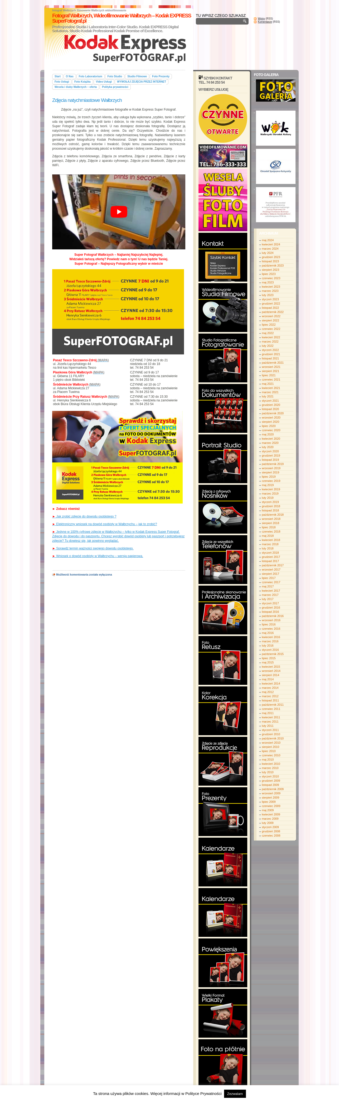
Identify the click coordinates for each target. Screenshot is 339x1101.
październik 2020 (273, 413)
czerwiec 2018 (271, 531)
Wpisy (261, 18)
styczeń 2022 (270, 350)
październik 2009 (273, 789)
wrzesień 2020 (271, 417)
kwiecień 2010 (271, 763)
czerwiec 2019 (271, 480)
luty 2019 (268, 497)
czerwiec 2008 (271, 835)
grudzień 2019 (271, 455)
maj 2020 (268, 434)
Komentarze (265, 21)
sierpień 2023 (270, 269)
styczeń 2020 (270, 451)
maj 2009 (268, 810)
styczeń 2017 (270, 603)
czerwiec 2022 (271, 328)
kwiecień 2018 (271, 540)
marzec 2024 (270, 248)
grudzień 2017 (271, 556)
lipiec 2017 (269, 578)
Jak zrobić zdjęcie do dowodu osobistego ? (84, 516)
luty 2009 (268, 822)
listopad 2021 (270, 358)
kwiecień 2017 (271, 590)
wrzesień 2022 (271, 316)
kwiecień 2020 (271, 438)
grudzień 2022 (271, 303)
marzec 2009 (270, 818)
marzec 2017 (270, 594)
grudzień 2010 (271, 734)
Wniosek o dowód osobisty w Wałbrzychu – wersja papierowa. (97, 556)
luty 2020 (268, 447)
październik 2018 (273, 514)
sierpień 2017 (270, 573)
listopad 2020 (270, 409)
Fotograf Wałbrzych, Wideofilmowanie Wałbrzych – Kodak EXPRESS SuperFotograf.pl (121, 18)
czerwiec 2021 (271, 379)
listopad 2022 (270, 307)
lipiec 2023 (269, 274)
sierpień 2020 (270, 421)
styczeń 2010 (270, 776)
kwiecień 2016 (271, 637)
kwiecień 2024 (271, 244)
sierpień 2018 (270, 523)
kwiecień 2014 (271, 683)
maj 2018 (268, 535)
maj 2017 (268, 586)
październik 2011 (273, 704)
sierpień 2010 (270, 746)
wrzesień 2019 (271, 468)
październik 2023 (273, 265)
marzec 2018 (270, 544)
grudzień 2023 (271, 257)
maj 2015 (268, 662)
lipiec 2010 (269, 751)
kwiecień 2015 (271, 666)
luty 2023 (268, 295)
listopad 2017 (270, 561)
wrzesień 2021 (271, 366)
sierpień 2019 (270, 472)
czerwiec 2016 (271, 628)
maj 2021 (268, 383)
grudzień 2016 (271, 607)
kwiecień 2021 (271, 388)
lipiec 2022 (269, 324)
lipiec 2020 (269, 426)
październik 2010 (273, 738)
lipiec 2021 (269, 375)
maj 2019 (268, 485)
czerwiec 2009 (271, 806)
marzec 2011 (270, 721)
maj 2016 (268, 632)
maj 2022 (268, 333)
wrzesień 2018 (271, 518)
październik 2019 (273, 464)
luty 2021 (268, 396)
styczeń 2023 (270, 299)
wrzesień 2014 (271, 670)
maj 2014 (268, 679)
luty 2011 (268, 725)
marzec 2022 (270, 341)
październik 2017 (273, 565)
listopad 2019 (270, 459)
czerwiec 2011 (271, 708)
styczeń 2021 (270, 400)
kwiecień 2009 (271, 814)
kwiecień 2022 (271, 337)
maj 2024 (268, 240)
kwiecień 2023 (271, 286)
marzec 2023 (270, 290)
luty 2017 (268, 599)
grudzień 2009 (271, 780)
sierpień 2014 (270, 675)
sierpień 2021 (270, 371)
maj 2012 (268, 692)
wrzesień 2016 (271, 620)
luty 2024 (268, 252)
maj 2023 (268, 282)
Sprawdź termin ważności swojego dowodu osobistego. (93, 548)
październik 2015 (273, 654)
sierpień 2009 (270, 797)
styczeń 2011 (270, 730)
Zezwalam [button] (235, 1094)
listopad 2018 (270, 510)
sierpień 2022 (270, 320)
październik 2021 (273, 362)
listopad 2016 (270, 611)
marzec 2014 (270, 687)
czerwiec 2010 (271, 755)
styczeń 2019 (270, 502)
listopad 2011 (270, 700)
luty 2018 (268, 548)
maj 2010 (268, 759)
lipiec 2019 (269, 476)
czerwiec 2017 (271, 582)
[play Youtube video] (118, 211)
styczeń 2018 (270, 552)
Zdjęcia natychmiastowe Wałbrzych (87, 100)
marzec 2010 (270, 768)
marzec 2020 (270, 442)
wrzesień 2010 (271, 742)
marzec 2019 (270, 493)
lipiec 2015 (269, 658)
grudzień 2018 (271, 506)
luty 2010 (268, 772)
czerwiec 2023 (271, 278)
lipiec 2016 (269, 624)
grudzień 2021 (271, 354)
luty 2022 (268, 345)
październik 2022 (273, 312)
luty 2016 (268, 645)
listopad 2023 (270, 261)
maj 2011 (268, 713)
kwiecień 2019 (271, 489)
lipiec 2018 (269, 527)
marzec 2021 (270, 392)
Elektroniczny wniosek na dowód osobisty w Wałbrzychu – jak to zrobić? (104, 524)
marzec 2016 (270, 641)
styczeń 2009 (270, 827)
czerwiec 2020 (271, 430)
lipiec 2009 (269, 801)
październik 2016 (273, 616)
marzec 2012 (270, 696)
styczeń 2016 (270, 649)
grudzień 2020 (271, 404)
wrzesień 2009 (271, 793)
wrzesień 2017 (271, 569)
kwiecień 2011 (271, 717)
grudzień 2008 (271, 831)
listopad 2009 (270, 784)
